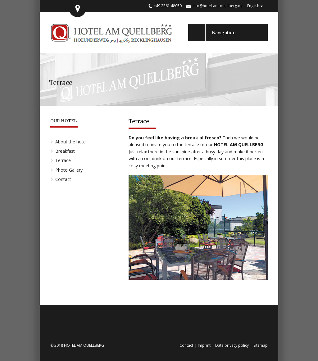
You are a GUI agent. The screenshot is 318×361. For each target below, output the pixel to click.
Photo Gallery (69, 170)
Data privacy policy (232, 345)
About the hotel (71, 142)
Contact (63, 179)
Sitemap (260, 345)
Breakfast (65, 151)
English (253, 5)
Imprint (204, 345)
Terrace (63, 160)
